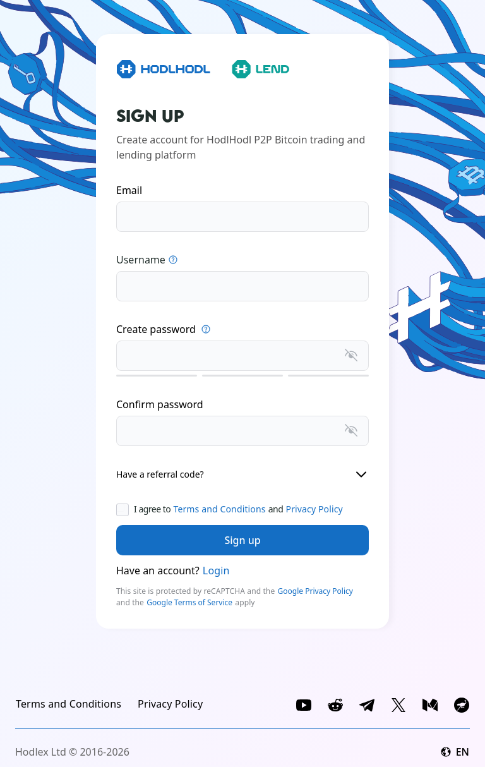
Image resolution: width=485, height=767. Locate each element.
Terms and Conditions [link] (219, 509)
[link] (68, 704)
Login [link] (216, 570)
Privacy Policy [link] (314, 509)
